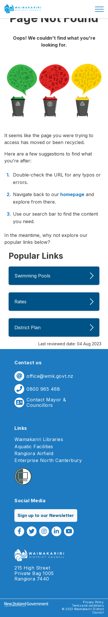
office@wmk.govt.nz (49, 376)
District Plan (54, 327)
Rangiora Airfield (33, 453)
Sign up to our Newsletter (46, 515)
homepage (71, 194)
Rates (54, 301)
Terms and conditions (88, 605)
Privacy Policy (93, 602)
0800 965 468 (43, 389)
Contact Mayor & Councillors (46, 402)
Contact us (27, 362)
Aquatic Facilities (33, 446)
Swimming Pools (54, 275)
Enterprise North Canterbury (48, 460)
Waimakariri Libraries (38, 439)
